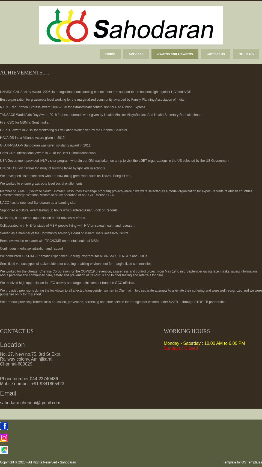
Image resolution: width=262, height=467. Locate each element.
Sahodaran (68, 462)
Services (136, 54)
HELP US (246, 54)
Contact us (216, 54)
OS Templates (252, 462)
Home (110, 54)
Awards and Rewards (175, 54)
